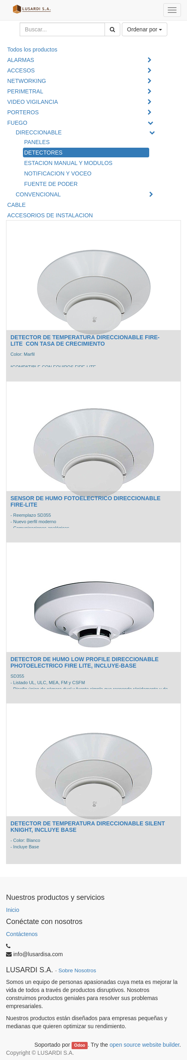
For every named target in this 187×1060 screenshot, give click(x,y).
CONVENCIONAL (38, 194)
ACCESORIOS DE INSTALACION (50, 215)
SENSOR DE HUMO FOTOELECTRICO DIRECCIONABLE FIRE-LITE (85, 501)
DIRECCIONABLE (39, 132)
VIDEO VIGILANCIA (32, 102)
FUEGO (17, 123)
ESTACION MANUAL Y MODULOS (68, 163)
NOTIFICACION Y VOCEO (58, 173)
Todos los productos (32, 49)
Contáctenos (22, 934)
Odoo (79, 1045)
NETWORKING (26, 81)
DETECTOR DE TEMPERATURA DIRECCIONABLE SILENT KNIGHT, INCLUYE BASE (87, 826)
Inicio (12, 910)
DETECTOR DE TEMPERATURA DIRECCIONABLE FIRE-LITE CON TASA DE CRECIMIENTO (85, 340)
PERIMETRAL (25, 91)
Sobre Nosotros (77, 970)
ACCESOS (21, 70)
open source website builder (145, 1044)
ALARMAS (20, 60)
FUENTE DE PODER (51, 184)
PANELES (37, 142)
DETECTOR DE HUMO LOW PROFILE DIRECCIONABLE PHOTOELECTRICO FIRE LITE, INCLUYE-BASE (84, 662)
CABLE (16, 205)
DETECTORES (43, 152)
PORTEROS (23, 112)
